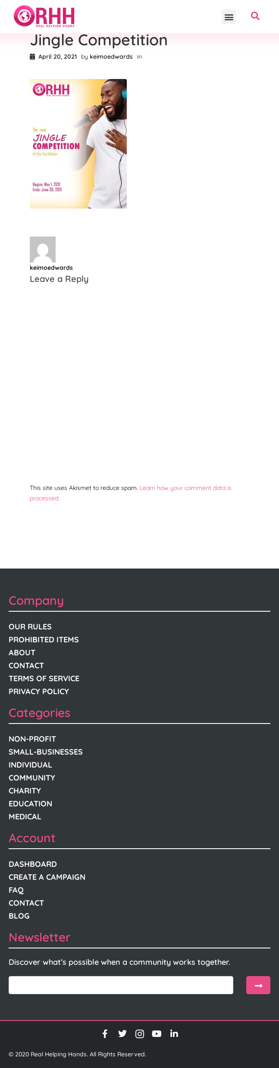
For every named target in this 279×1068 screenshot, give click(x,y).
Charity (25, 791)
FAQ (16, 890)
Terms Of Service (44, 678)
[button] (229, 16)
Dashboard (33, 864)
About (22, 652)
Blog (19, 916)
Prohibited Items (44, 640)
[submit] (258, 985)
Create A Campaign (47, 877)
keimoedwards (111, 56)
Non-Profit (32, 739)
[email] (121, 985)
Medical (25, 817)
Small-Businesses (46, 752)
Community (32, 778)
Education (30, 804)
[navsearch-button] (255, 16)
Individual (30, 765)
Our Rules (30, 627)
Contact (26, 665)
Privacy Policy (39, 691)
